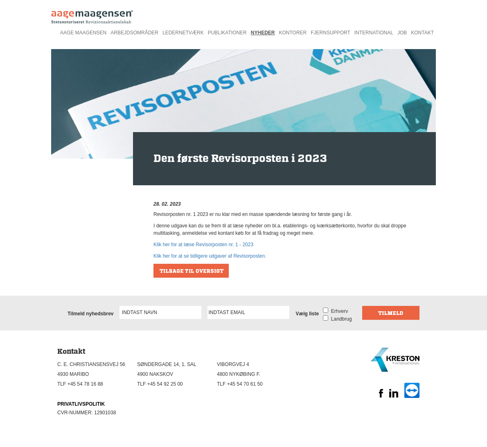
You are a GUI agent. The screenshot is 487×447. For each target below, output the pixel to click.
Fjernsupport (330, 33)
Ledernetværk (183, 33)
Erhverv (338, 311)
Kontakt (422, 33)
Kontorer (293, 33)
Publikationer (227, 33)
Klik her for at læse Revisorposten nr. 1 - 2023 (203, 244)
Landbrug (340, 319)
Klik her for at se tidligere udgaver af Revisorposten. (209, 256)
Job (402, 33)
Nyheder (263, 33)
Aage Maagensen (83, 33)
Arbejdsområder (134, 33)
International (373, 33)
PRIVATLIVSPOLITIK (81, 404)
